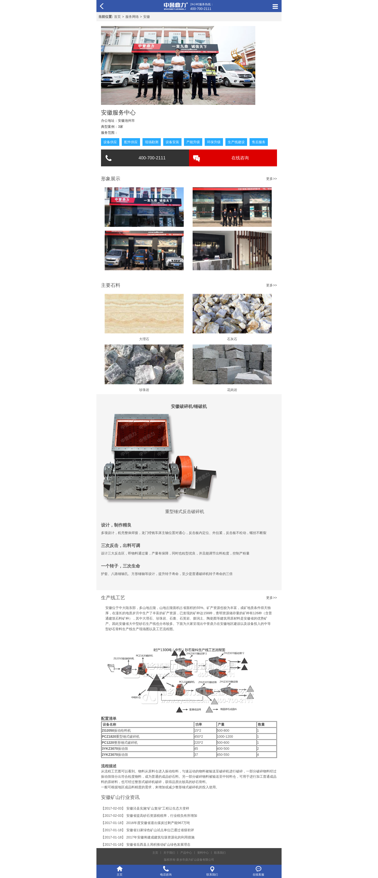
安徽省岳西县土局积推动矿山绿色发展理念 (158, 844)
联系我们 (220, 852)
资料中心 (203, 852)
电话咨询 (166, 874)
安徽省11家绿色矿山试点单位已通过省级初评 (160, 830)
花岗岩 (232, 390)
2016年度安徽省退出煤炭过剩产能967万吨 (158, 823)
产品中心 (186, 852)
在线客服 (258, 874)
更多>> (271, 285)
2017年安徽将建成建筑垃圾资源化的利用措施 (160, 837)
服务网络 (132, 17)
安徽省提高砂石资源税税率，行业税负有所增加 (161, 815)
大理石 (144, 339)
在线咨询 (240, 157)
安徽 (146, 17)
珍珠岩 (144, 390)
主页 (155, 852)
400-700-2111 (152, 157)
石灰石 (232, 339)
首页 (117, 17)
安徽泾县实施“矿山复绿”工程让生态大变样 (157, 808)
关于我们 (169, 852)
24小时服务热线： (202, 7)
